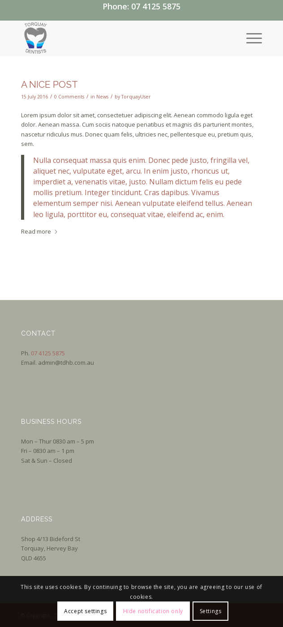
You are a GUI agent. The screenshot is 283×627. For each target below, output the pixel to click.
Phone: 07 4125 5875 (141, 6)
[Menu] (249, 38)
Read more (39, 231)
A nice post (49, 84)
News (102, 97)
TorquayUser (136, 97)
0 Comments (69, 97)
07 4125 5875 (48, 353)
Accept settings (85, 611)
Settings (211, 611)
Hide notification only (153, 611)
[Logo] (117, 38)
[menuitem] (249, 38)
